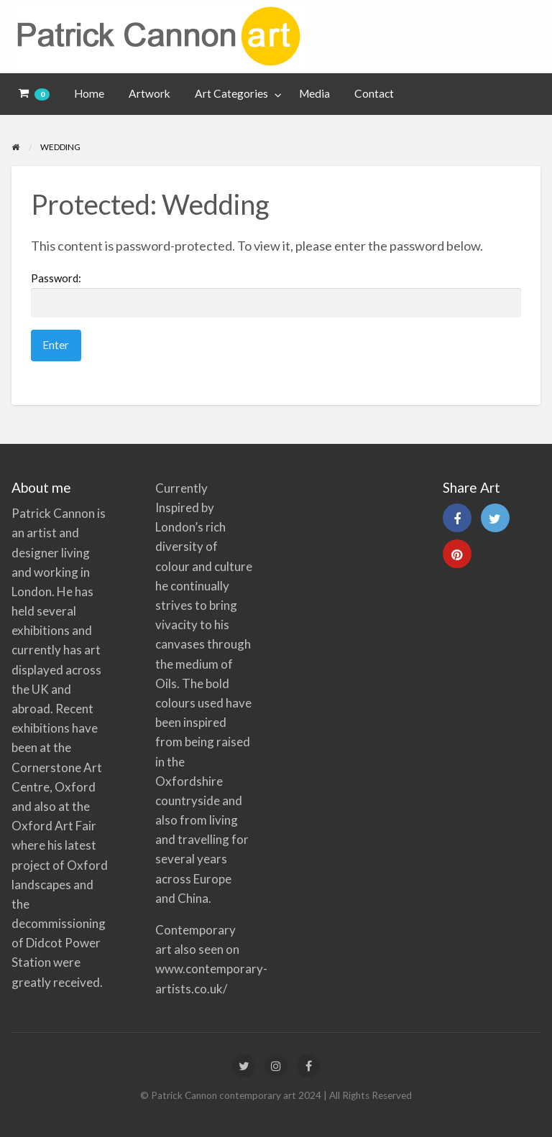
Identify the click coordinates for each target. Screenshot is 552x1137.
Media (314, 93)
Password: (276, 294)
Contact (374, 93)
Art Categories (231, 93)
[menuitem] (34, 94)
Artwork (149, 93)
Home (89, 93)
